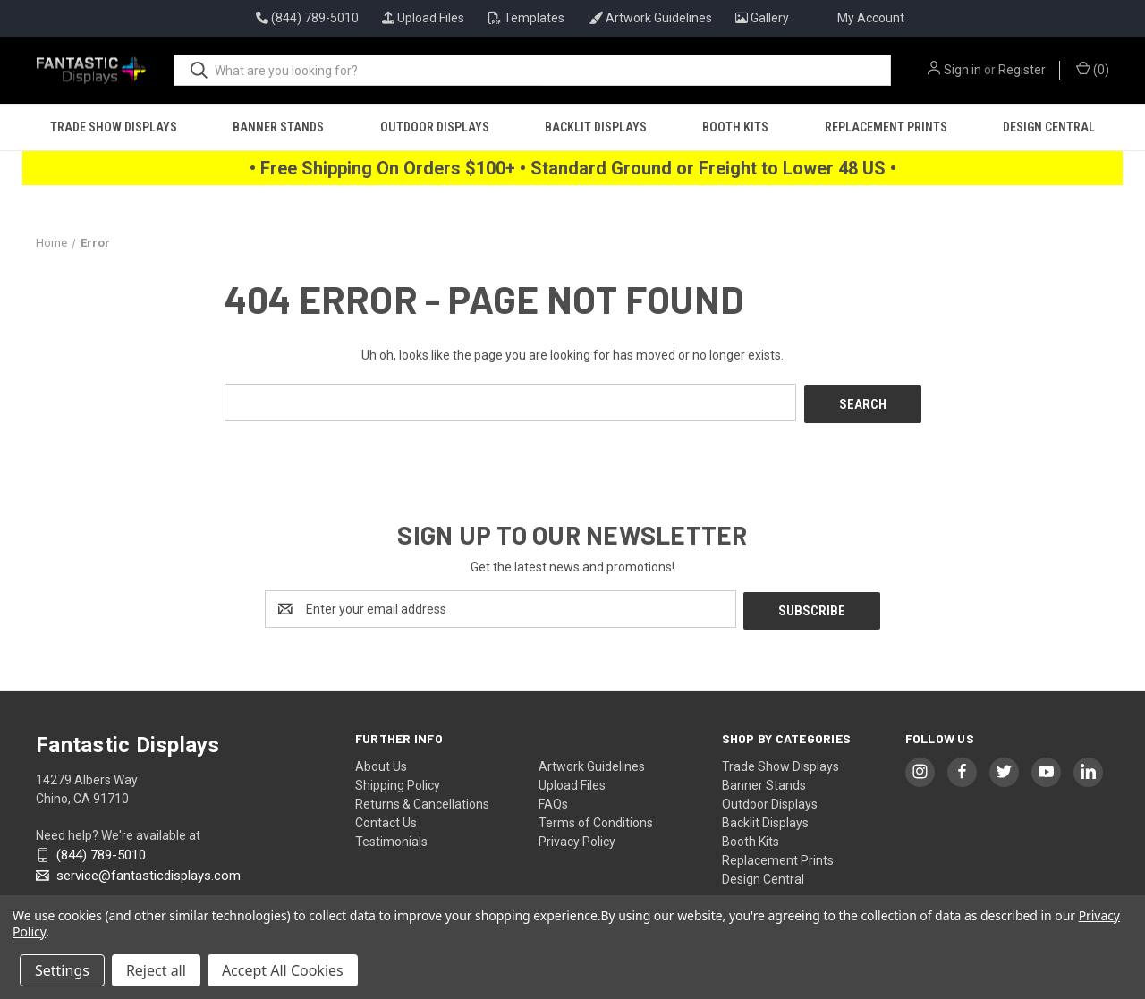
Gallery (762, 18)
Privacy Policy (577, 837)
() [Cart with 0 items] (1092, 69)
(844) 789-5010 (99, 851)
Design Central (1049, 127)
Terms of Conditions (596, 818)
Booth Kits (735, 127)
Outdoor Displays (434, 127)
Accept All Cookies (283, 970)
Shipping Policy (397, 781)
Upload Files (423, 18)
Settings (62, 970)
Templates (526, 18)
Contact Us (386, 818)
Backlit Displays (596, 127)
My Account (870, 18)
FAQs (553, 799)
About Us (381, 762)
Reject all (156, 970)
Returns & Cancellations (422, 799)
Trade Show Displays (113, 127)
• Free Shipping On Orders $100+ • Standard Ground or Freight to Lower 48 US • (573, 168)
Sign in (962, 70)
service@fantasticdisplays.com (147, 871)
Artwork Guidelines (650, 18)
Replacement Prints (886, 127)
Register (1022, 70)
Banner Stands (278, 127)
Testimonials (391, 837)
